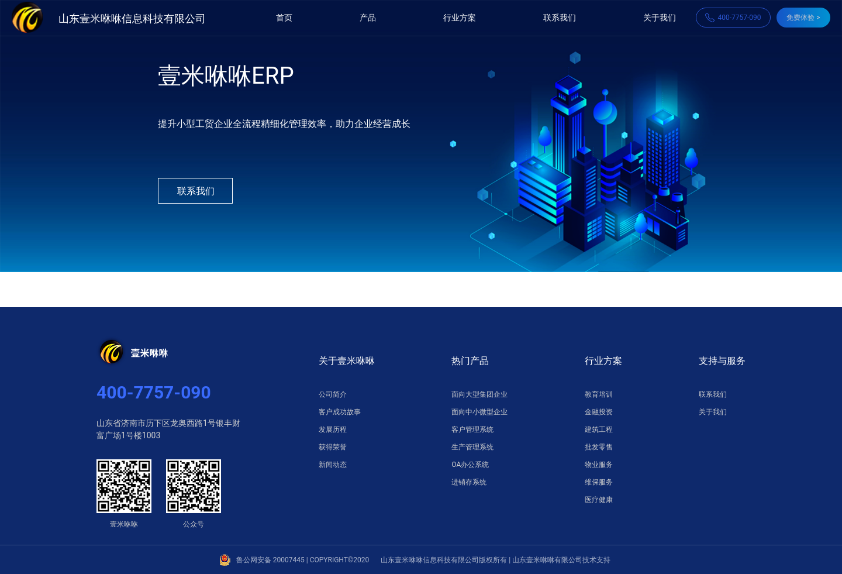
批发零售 (599, 447)
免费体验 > (803, 17)
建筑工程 (599, 429)
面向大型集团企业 (479, 394)
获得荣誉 (333, 447)
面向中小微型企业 (479, 412)
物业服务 (599, 464)
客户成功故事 (340, 412)
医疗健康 (599, 500)
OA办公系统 (470, 464)
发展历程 (333, 429)
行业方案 (459, 17)
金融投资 (599, 412)
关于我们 (659, 17)
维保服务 (599, 482)
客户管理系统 (472, 429)
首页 (284, 17)
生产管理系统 (472, 447)
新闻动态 (333, 464)
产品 (368, 17)
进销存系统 (468, 482)
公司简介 (333, 394)
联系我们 (559, 17)
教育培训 (599, 394)
